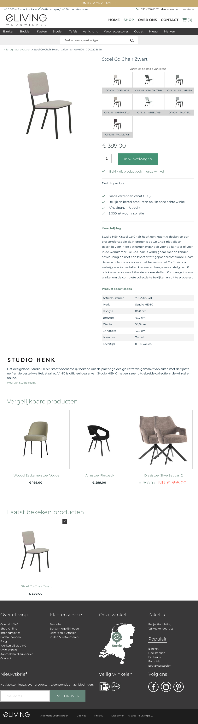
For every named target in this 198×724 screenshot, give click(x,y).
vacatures (188, 9)
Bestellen (56, 624)
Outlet (138, 31)
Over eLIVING (9, 624)
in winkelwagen (138, 159)
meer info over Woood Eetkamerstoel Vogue (35, 439)
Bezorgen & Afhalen (63, 633)
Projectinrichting (160, 624)
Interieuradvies (10, 633)
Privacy (98, 715)
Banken (8, 31)
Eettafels (154, 661)
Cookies (81, 715)
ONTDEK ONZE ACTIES (99, 3)
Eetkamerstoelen (159, 665)
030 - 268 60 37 (150, 9)
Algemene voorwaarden (54, 715)
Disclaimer (117, 715)
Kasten (42, 31)
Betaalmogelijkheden (64, 628)
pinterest (178, 687)
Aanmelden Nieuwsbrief (16, 654)
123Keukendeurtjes (160, 628)
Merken (169, 31)
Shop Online (8, 628)
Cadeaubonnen (10, 637)
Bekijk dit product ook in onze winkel (133, 171)
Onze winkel (8, 650)
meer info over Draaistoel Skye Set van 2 (163, 439)
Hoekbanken (156, 653)
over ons (147, 20)
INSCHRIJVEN (67, 696)
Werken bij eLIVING (13, 645)
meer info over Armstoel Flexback (99, 439)
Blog (3, 641)
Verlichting (90, 31)
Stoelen (58, 31)
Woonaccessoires (116, 31)
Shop (129, 20)
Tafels (73, 31)
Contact (169, 20)
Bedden (25, 31)
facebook (153, 687)
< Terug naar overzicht (18, 49)
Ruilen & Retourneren (64, 637)
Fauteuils (154, 657)
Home (114, 20)
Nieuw (153, 31)
